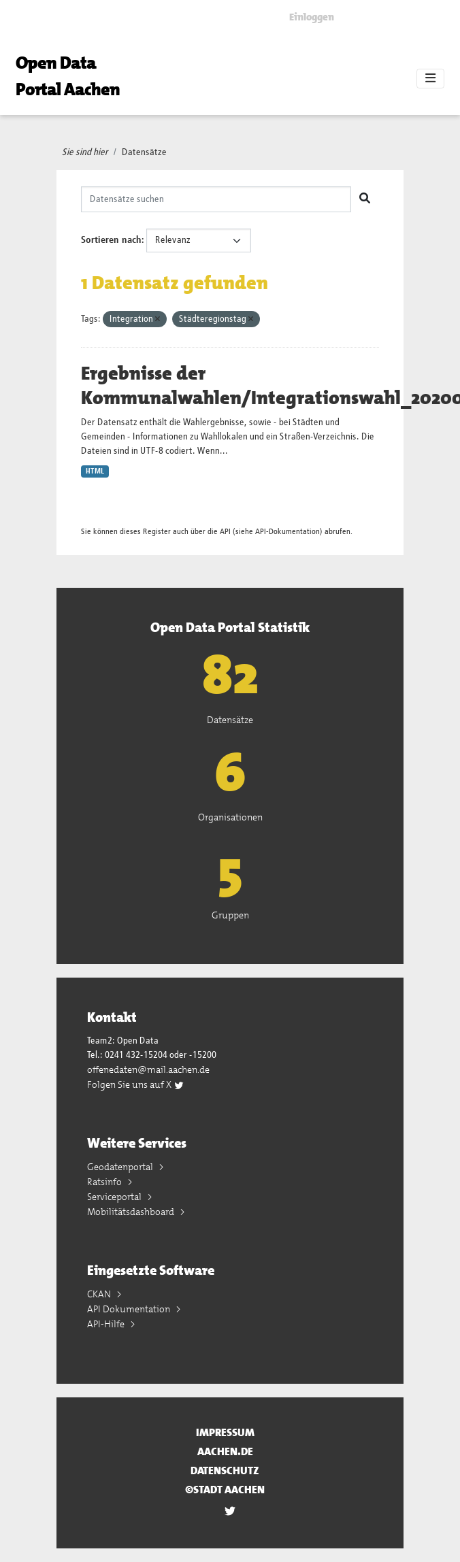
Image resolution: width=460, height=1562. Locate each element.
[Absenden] (364, 199)
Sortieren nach (111, 240)
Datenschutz (225, 1470)
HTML (95, 471)
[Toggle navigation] (430, 79)
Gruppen (230, 915)
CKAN (100, 1294)
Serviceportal (115, 1197)
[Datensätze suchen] (216, 199)
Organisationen (230, 817)
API (225, 531)
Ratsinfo (105, 1182)
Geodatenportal (121, 1167)
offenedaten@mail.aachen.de (148, 1069)
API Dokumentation (129, 1309)
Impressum (225, 1432)
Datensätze (144, 152)
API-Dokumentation (287, 531)
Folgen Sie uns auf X (135, 1084)
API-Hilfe (107, 1324)
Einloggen (311, 17)
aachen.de (225, 1451)
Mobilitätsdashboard (131, 1212)
